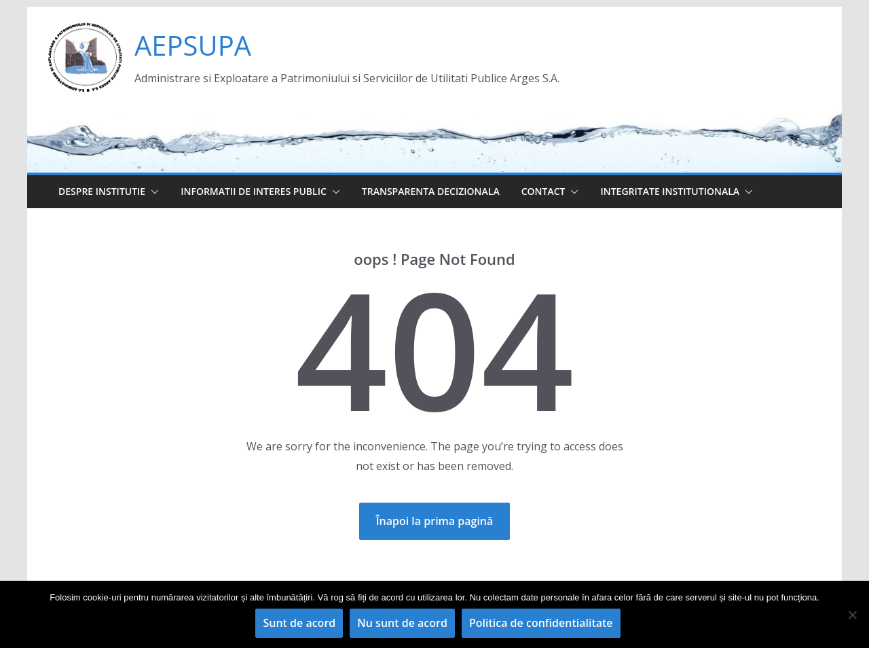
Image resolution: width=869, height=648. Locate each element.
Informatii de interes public (254, 191)
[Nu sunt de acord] (852, 615)
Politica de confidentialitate (541, 622)
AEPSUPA (192, 45)
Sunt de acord (299, 622)
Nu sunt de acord (402, 622)
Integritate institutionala (669, 191)
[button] (152, 191)
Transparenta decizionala (431, 191)
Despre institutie (101, 191)
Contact (543, 191)
